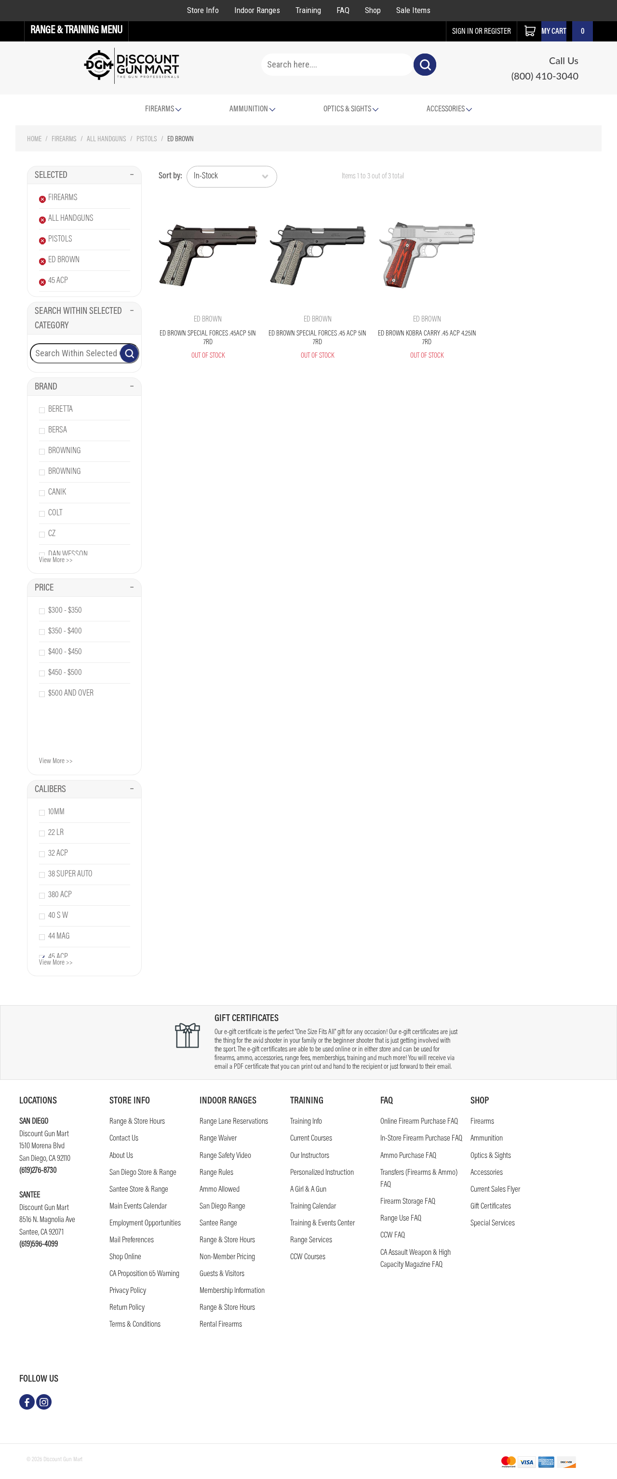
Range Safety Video (225, 1156)
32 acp (58, 853)
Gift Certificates (490, 1207)
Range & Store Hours (137, 1122)
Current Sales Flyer (495, 1190)
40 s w (58, 916)
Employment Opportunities (145, 1224)
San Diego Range (222, 1207)
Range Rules (216, 1173)
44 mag (58, 936)
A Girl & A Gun (308, 1190)
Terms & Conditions (135, 1325)
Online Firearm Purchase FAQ (419, 1122)
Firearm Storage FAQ (407, 1202)
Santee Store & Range (138, 1190)
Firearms (64, 139)
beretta (60, 409)
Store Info (203, 10)
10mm (56, 812)
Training (308, 10)
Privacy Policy (127, 1291)
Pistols (146, 139)
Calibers (84, 789)
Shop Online (125, 1257)
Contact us (123, 1139)
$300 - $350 (65, 610)
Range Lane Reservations (234, 1122)
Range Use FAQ (400, 1219)
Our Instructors (309, 1156)
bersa (57, 430)
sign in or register (481, 32)
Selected (84, 175)
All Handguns (106, 139)
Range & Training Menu (76, 31)
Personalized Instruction (322, 1173)
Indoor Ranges (257, 10)
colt (55, 513)
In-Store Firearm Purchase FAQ (421, 1139)
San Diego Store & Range (142, 1173)
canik (57, 492)
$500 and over (71, 693)
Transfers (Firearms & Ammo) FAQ (418, 1179)
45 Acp (58, 281)
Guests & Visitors (222, 1274)
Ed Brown (64, 260)
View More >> (56, 560)
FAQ (342, 10)
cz (51, 534)
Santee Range (218, 1224)
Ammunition (252, 110)
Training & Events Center (322, 1224)
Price (84, 588)
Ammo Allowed (220, 1190)
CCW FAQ (392, 1236)
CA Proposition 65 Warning (144, 1274)
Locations (38, 1101)
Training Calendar (313, 1207)
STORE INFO (129, 1101)
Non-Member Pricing (227, 1257)
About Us (121, 1156)
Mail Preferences (131, 1241)
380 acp (60, 895)
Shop (373, 10)
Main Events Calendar (138, 1207)
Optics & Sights (350, 110)
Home (34, 139)
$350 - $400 (65, 631)
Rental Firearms (221, 1325)
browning (64, 451)
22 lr (56, 833)
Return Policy (127, 1308)
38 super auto (70, 874)
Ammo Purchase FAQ (408, 1156)
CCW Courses (307, 1257)
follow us (38, 1379)
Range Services (311, 1241)
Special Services (492, 1224)
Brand (84, 387)
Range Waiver (218, 1139)
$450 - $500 (65, 673)
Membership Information (232, 1291)
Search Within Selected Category (84, 319)
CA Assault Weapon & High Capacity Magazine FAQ (415, 1259)
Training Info (306, 1122)
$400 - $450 (65, 652)
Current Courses (311, 1139)
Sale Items (413, 10)
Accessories (449, 110)
